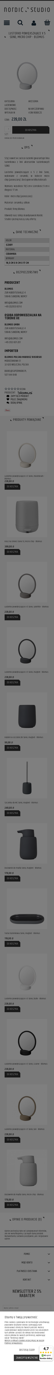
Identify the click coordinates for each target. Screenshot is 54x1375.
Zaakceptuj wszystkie (27, 1358)
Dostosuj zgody (27, 1350)
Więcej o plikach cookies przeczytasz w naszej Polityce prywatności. (24, 1342)
